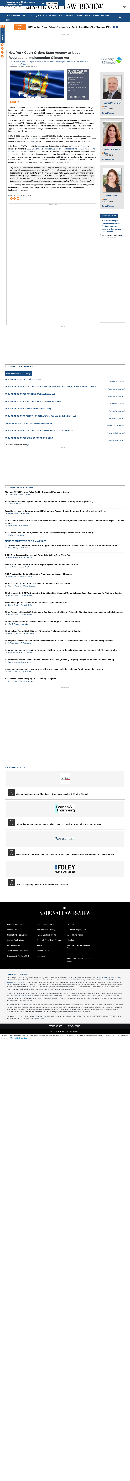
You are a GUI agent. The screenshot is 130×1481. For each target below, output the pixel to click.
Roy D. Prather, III (14, 672)
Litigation (70, 940)
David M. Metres (26, 595)
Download (80, 97)
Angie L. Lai (24, 624)
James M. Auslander (15, 586)
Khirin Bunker (23, 526)
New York (71, 90)
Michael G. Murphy (20, 61)
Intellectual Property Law (76, 930)
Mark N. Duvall (24, 567)
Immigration (41, 956)
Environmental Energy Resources (75, 78)
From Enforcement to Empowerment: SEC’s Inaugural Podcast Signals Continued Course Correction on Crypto (56, 511)
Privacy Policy (116, 977)
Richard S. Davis (13, 595)
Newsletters (55, 16)
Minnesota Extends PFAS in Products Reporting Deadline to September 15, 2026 (41, 564)
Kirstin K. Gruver (24, 548)
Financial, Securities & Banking (49, 940)
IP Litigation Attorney (110, 226)
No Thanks (52, 4)
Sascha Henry (12, 526)
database (77, 980)
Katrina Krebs (49, 61)
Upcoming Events (15, 767)
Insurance (70, 924)
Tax (68, 953)
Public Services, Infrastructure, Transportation (79, 946)
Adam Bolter (25, 513)
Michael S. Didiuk (14, 513)
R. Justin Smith (26, 643)
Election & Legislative (45, 924)
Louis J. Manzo (26, 557)
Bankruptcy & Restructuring (17, 935)
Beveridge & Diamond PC (66, 61)
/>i (84, 97)
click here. (40, 1018)
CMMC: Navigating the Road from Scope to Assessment (42, 884)
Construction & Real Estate (17, 951)
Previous (114, 27)
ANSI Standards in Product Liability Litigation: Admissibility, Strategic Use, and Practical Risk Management (65, 854)
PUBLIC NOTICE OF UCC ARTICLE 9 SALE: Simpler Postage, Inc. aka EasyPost (39, 431)
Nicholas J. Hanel (26, 576)
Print (72, 97)
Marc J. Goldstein (29, 586)
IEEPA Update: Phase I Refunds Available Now (49, 27)
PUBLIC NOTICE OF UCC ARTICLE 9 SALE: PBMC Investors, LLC (33, 401)
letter (40, 146)
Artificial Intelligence (15, 924)
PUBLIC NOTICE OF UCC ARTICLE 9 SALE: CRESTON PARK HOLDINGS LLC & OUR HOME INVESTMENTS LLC (52, 387)
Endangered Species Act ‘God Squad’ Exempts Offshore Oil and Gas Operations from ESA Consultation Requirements (59, 641)
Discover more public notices (16, 445)
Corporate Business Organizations (75, 83)
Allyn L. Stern (12, 548)
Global (39, 945)
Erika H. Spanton (13, 605)
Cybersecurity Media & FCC (18, 956)
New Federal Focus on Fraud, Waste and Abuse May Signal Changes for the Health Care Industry (49, 533)
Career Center (83, 16)
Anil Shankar (21, 535)
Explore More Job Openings (110, 235)
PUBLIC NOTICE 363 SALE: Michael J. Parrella (25, 379)
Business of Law (13, 945)
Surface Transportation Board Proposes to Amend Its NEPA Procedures (37, 583)
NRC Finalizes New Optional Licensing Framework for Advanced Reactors (38, 574)
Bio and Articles (108, 113)
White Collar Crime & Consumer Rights (79, 960)
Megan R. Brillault (36, 61)
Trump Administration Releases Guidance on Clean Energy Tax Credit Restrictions (42, 621)
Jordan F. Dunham (25, 494)
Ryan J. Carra (12, 567)
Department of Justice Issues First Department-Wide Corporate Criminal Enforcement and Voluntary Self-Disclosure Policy (61, 650)
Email (106, 107)
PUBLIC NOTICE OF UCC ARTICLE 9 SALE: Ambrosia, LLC (30, 394)
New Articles (2, 35)
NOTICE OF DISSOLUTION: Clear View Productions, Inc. (29, 423)
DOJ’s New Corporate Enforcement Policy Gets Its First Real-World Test (38, 555)
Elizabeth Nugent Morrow (27, 681)
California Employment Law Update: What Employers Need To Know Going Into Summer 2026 (58, 824)
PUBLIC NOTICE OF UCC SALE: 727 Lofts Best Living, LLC (30, 409)
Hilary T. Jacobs (13, 576)
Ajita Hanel (11, 535)
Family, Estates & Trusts (46, 935)
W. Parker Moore (13, 643)
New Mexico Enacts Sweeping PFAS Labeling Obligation (30, 679)
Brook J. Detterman (14, 633)
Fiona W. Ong (12, 494)
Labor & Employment (75, 935)
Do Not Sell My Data (19, 1038)
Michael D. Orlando (14, 504)
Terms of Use (103, 977)
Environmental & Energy (46, 930)
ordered (32, 141)
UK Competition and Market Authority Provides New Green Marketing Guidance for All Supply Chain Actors (54, 669)
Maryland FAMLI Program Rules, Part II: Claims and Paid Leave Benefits (38, 492)
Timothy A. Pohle (28, 633)
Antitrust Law (12, 930)
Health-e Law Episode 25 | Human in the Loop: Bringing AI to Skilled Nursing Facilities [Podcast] (49, 501)
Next (117, 27)
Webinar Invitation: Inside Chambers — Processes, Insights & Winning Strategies (53, 794)
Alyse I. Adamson (14, 557)
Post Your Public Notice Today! (18, 374)
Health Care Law (43, 951)
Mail (76, 97)
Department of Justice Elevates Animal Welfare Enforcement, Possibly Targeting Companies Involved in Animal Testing (59, 660)
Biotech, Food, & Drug (15, 940)
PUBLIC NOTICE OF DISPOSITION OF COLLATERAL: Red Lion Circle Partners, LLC (40, 416)
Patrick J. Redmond (27, 605)
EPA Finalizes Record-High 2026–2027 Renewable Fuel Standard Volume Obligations (43, 631)
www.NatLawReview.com (15, 982)
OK (43, 4)
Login (123, 7)
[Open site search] (120, 17)
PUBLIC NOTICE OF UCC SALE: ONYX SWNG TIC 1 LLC (29, 438)
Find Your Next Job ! (109, 216)
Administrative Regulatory (77, 87)
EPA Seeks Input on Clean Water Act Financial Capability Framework (36, 602)
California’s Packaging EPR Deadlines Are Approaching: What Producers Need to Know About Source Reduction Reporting (61, 545)
